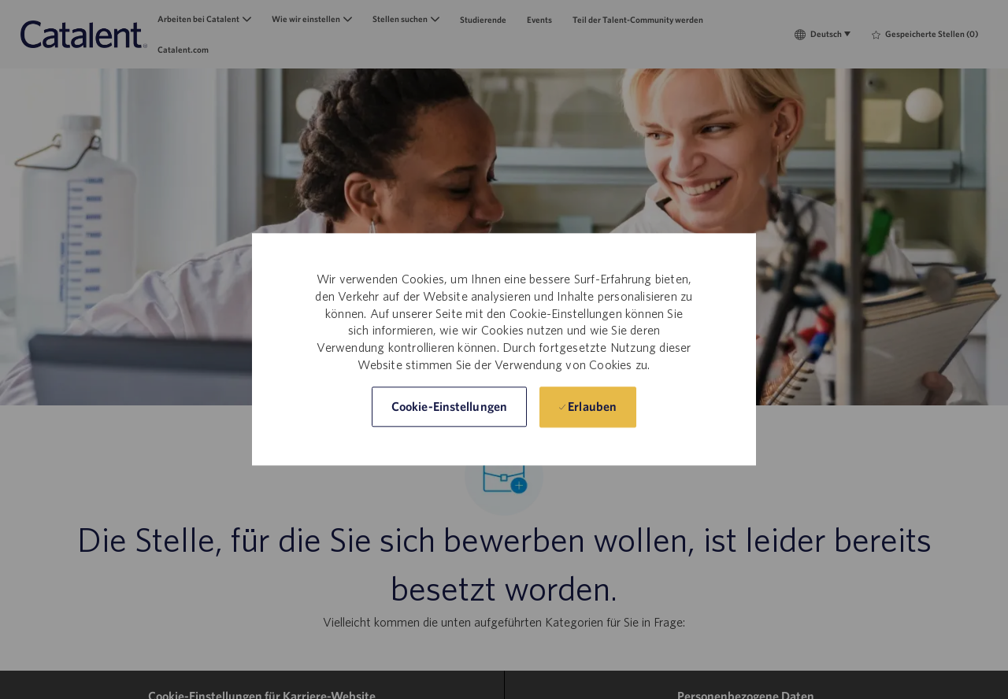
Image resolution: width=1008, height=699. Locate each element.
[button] (449, 407)
